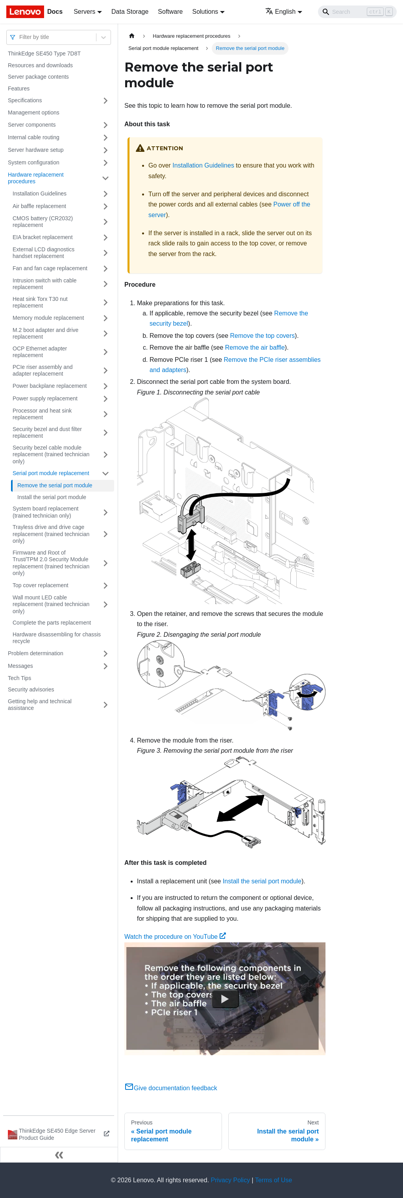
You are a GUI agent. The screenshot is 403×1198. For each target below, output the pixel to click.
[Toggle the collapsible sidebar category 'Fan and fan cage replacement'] (105, 268)
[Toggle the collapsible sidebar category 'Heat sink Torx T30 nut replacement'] (105, 302)
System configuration (33, 162)
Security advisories (31, 689)
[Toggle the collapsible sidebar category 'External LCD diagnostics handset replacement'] (105, 253)
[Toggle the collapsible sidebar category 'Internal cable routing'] (105, 137)
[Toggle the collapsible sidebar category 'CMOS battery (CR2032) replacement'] (105, 222)
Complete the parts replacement (52, 622)
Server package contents (38, 77)
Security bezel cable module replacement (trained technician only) (51, 454)
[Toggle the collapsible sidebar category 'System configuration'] (105, 163)
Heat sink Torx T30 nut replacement (40, 302)
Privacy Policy (230, 1180)
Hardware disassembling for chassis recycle (57, 638)
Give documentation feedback (170, 1088)
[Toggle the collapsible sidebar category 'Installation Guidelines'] (105, 194)
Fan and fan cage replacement (50, 268)
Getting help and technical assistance (40, 704)
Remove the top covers (262, 335)
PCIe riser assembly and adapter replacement (43, 370)
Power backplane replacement (50, 386)
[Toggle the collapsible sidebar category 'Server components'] (105, 125)
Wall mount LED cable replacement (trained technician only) (51, 604)
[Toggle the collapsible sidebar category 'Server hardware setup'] (105, 150)
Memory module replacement (48, 318)
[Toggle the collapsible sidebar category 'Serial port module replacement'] (105, 473)
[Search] (357, 12)
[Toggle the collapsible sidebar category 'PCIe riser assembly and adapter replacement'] (105, 370)
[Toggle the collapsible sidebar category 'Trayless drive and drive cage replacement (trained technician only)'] (105, 534)
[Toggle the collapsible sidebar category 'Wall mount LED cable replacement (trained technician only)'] (105, 604)
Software (170, 11)
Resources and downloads (40, 65)
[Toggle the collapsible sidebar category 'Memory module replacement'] (105, 318)
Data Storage (129, 11)
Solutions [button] (205, 11)
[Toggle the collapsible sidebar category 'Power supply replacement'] (105, 399)
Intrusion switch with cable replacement (45, 284)
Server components (31, 125)
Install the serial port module (51, 497)
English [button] (280, 11)
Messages (20, 666)
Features (19, 88)
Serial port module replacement (51, 473)
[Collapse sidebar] (59, 1155)
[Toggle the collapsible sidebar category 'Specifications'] (105, 100)
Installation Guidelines (40, 193)
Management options (33, 112)
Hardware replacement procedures (36, 178)
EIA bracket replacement (43, 237)
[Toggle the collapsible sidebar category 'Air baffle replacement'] (105, 206)
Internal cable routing (33, 137)
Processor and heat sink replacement (42, 414)
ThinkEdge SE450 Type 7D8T (44, 53)
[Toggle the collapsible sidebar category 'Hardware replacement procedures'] (105, 178)
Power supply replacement (45, 398)
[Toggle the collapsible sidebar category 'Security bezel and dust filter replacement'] (105, 433)
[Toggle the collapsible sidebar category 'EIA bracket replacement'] (105, 237)
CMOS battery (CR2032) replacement (43, 222)
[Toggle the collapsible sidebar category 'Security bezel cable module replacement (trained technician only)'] (105, 455)
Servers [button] (84, 11)
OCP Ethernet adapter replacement (40, 352)
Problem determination (35, 653)
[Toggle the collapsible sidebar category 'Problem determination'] (105, 653)
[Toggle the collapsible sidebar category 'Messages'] (105, 666)
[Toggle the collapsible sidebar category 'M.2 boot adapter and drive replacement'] (105, 333)
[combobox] (20, 37)
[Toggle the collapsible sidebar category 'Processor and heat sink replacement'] (105, 414)
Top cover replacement (40, 585)
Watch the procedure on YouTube (175, 936)
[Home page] (131, 36)
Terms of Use (273, 1180)
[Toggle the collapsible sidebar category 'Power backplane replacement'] (105, 386)
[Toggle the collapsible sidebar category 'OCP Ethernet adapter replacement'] (105, 352)
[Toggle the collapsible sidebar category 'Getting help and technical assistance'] (105, 705)
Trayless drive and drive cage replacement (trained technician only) (51, 534)
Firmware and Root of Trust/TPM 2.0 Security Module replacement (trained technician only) (51, 563)
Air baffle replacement (39, 206)
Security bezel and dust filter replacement (47, 432)
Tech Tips (19, 678)
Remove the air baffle (255, 347)
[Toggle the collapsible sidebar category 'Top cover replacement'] (105, 585)
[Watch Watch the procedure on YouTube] (225, 999)
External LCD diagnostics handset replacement (43, 253)
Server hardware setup (36, 150)
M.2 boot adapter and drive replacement (45, 333)
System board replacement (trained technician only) (45, 512)
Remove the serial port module (54, 485)
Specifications (25, 100)
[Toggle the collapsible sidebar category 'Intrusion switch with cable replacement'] (105, 284)
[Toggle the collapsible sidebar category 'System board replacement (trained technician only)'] (105, 512)
